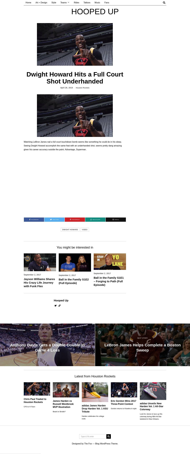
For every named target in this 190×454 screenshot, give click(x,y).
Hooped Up (61, 300)
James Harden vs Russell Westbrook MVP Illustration (63, 404)
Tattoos (87, 2)
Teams (63, 2)
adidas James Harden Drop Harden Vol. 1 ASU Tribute (95, 408)
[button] (108, 436)
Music (97, 2)
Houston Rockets (82, 88)
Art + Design (41, 2)
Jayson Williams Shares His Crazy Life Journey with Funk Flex (39, 283)
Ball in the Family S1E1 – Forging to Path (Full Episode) (109, 281)
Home (28, 2)
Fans (106, 2)
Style (53, 2)
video (84, 230)
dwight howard (70, 230)
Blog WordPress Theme (106, 443)
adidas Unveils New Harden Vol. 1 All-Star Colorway (151, 406)
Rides (76, 2)
